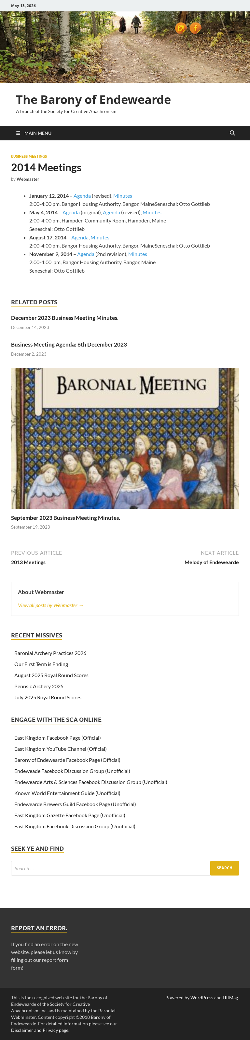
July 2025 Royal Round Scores (47, 697)
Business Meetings (29, 156)
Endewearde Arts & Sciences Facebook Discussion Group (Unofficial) (90, 782)
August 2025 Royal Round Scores (51, 675)
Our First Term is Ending (41, 664)
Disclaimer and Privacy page (39, 1030)
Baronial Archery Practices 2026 (50, 653)
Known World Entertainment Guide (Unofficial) (67, 793)
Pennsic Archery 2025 (38, 686)
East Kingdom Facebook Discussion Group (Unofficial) (74, 826)
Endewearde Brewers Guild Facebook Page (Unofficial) (75, 804)
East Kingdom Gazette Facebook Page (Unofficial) (69, 815)
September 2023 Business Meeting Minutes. (65, 517)
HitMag (230, 997)
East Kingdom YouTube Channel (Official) (60, 749)
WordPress (201, 997)
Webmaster (28, 179)
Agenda (83, 195)
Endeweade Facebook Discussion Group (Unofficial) (72, 771)
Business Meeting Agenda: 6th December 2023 (69, 344)
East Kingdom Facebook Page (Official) (57, 737)
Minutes (122, 195)
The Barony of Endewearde (93, 99)
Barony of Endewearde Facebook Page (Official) (67, 760)
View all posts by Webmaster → (51, 605)
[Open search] (232, 133)
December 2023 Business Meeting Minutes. (64, 317)
